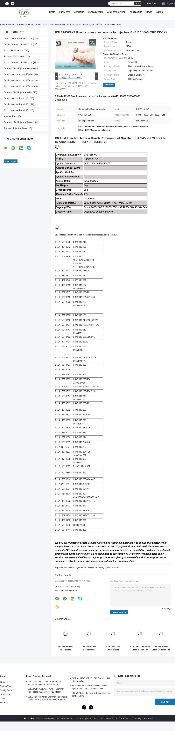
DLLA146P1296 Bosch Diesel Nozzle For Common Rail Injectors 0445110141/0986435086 (140, 648)
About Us (79, 12)
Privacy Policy (30, 718)
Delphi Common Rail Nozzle (18, 44)
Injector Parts (11, 116)
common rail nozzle (68, 567)
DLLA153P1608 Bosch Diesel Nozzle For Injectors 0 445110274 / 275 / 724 (112, 648)
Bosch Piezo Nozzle (14, 50)
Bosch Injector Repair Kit (16, 110)
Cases (159, 12)
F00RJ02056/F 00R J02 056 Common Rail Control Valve (90, 694)
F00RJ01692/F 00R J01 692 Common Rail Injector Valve (90, 679)
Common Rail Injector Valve (18, 92)
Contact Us (136, 12)
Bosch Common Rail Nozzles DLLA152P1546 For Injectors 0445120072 (65, 648)
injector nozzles (111, 567)
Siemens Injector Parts (15, 128)
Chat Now (151, 3)
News (149, 12)
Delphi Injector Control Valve (18, 80)
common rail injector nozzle (90, 567)
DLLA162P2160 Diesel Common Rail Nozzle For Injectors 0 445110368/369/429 (161, 648)
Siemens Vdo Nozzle (14, 56)
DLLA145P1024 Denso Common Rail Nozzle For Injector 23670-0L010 (44, 683)
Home (52, 12)
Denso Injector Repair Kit (16, 98)
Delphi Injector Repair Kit (16, 104)
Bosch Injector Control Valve (18, 86)
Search (138, 3)
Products (64, 12)
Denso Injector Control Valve (18, 74)
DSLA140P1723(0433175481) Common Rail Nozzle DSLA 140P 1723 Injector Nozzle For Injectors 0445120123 (46, 691)
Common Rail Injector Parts (18, 122)
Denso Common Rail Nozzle (18, 38)
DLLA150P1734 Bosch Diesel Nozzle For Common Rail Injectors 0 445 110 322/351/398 (89, 648)
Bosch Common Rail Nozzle (31, 24)
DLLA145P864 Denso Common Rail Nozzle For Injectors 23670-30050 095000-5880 (47, 698)
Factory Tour (95, 12)
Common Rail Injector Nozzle (19, 68)
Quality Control (116, 12)
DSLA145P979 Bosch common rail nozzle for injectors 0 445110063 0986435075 (75, 86)
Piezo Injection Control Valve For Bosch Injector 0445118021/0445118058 (89, 687)
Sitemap (4, 702)
